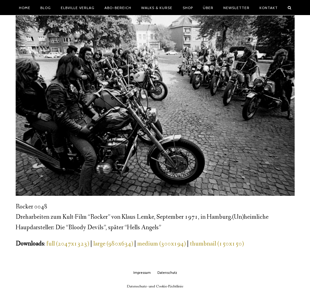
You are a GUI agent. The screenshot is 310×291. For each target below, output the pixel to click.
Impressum (142, 273)
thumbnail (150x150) (217, 244)
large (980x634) (113, 244)
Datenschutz (167, 273)
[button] (290, 7)
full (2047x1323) (67, 244)
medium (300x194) (161, 244)
